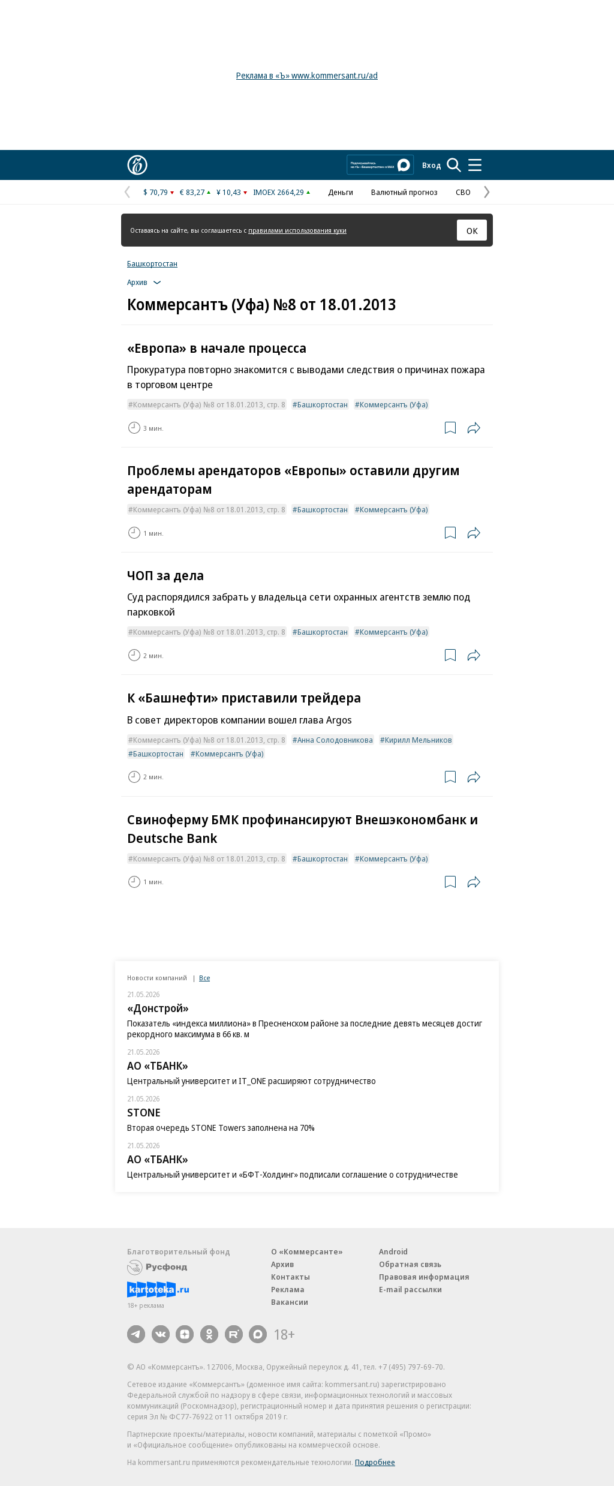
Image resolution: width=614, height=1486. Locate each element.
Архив (282, 1264)
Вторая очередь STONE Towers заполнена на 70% (221, 1127)
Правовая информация (424, 1276)
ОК (472, 230)
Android (393, 1251)
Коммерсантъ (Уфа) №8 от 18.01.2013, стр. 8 (209, 404)
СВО (463, 192)
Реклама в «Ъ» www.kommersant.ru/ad (307, 75)
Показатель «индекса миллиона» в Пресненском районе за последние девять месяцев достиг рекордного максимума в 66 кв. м (304, 1028)
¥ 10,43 (228, 192)
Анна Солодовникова (335, 739)
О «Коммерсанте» (307, 1251)
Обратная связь (410, 1264)
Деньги (340, 192)
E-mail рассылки (410, 1289)
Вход (431, 165)
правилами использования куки (297, 230)
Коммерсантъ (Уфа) (394, 404)
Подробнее (375, 1462)
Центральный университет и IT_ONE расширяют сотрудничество (251, 1080)
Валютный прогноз (404, 192)
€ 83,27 (192, 192)
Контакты (290, 1276)
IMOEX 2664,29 (278, 192)
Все (204, 977)
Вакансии (289, 1301)
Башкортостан (152, 263)
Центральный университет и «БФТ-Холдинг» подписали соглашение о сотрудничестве (292, 1174)
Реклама (288, 1289)
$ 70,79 (155, 192)
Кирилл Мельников (418, 739)
